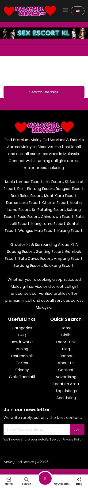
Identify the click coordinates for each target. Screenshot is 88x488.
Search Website (44, 92)
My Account (61, 481)
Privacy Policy (72, 439)
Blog (79, 481)
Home (9, 481)
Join (77, 429)
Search (26, 481)
